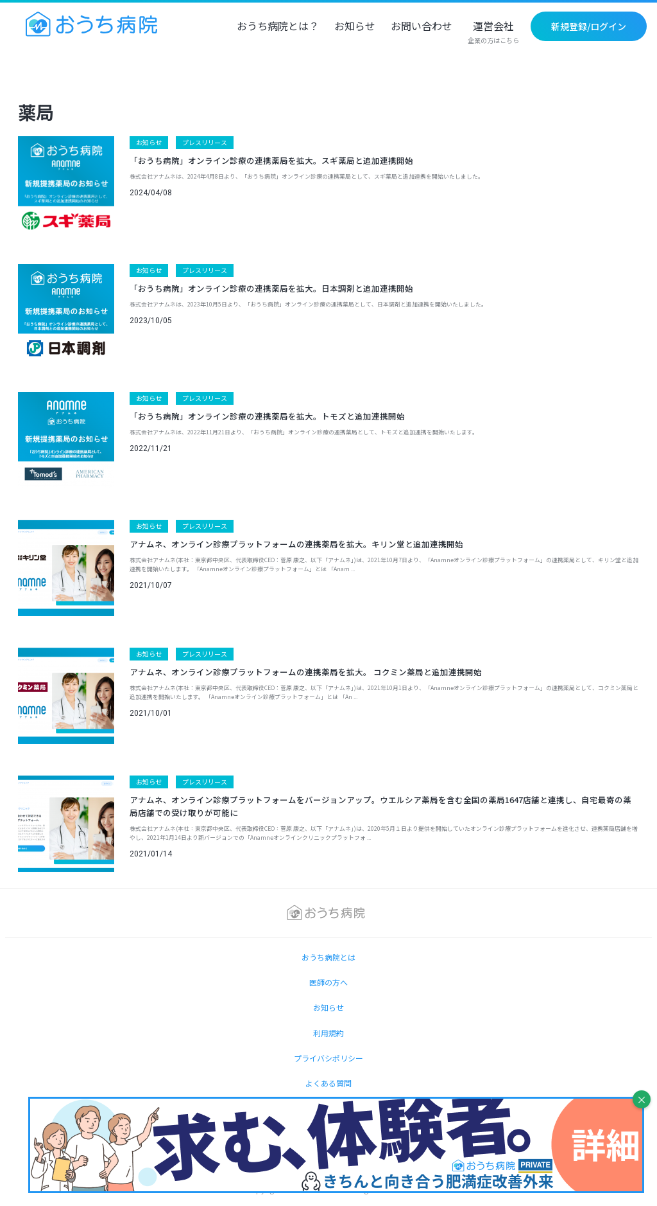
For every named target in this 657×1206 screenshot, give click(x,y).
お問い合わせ (421, 27)
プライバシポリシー (328, 1057)
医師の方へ (328, 982)
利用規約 (328, 1032)
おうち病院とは (328, 957)
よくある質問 (328, 1082)
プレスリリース (204, 142)
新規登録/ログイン (588, 26)
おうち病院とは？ (278, 27)
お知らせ (354, 27)
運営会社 (493, 33)
